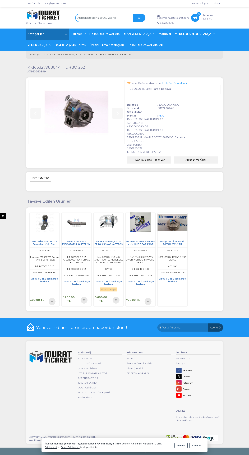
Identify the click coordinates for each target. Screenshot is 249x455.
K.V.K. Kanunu (85, 358)
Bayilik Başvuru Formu (70, 45)
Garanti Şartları (88, 378)
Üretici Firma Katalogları (107, 45)
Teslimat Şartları (88, 383)
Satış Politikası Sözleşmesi (94, 392)
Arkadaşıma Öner (196, 159)
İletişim (180, 363)
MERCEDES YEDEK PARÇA (193, 34)
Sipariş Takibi (135, 368)
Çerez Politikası (88, 368)
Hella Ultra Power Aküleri (145, 45)
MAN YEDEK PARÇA (138, 34)
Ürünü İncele (52, 301)
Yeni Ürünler (86, 397)
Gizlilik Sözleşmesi (89, 363)
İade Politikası (87, 387)
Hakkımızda (183, 358)
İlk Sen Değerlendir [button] (175, 83)
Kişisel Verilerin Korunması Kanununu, (134, 443)
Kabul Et (196, 445)
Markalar (165, 34)
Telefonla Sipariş (138, 373)
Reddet (181, 445)
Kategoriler (47, 34)
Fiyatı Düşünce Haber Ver (149, 159)
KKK (161, 115)
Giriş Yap (216, 3)
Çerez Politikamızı (70, 447)
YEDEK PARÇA (38, 45)
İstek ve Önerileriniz (139, 363)
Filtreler (77, 34)
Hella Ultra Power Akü (105, 34)
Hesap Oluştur (200, 3)
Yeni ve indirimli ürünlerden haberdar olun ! (81, 327)
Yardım (131, 358)
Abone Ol (215, 327)
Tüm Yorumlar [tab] (40, 177)
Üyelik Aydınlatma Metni (92, 373)
